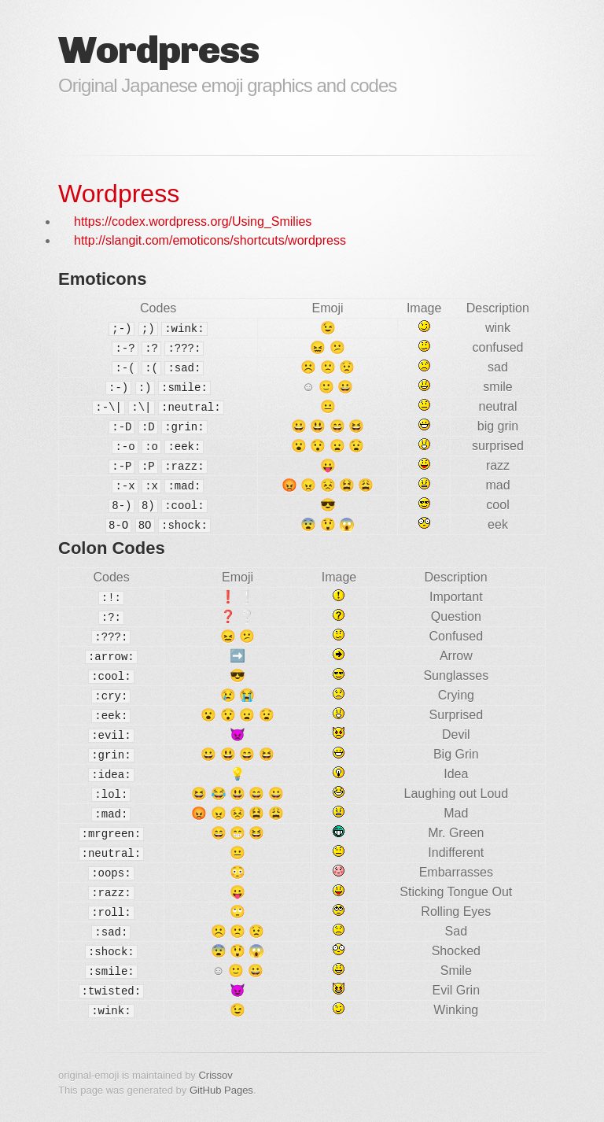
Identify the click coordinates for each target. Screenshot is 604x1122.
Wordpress (118, 193)
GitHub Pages (221, 1090)
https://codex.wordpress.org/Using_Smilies (192, 221)
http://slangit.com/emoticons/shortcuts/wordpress (210, 240)
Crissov (215, 1075)
